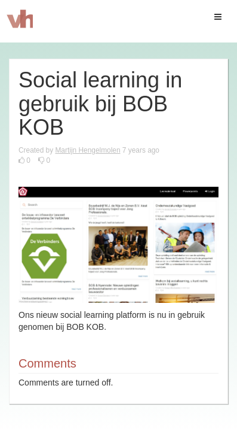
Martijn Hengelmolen (87, 150)
